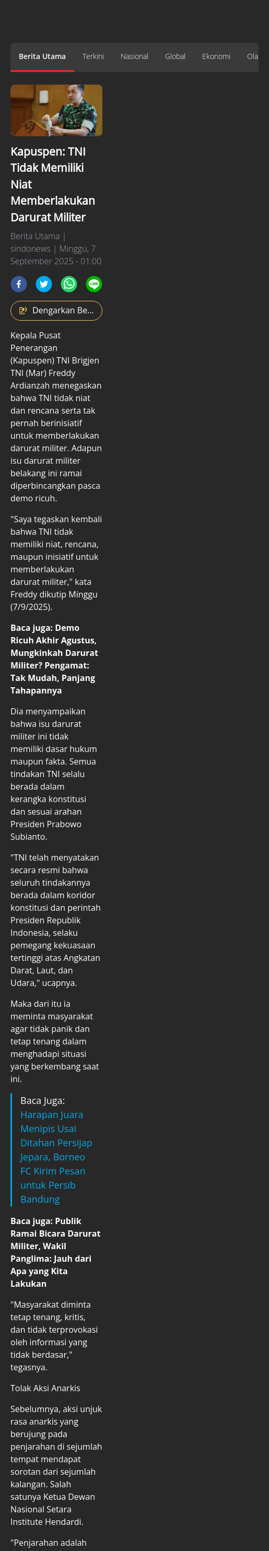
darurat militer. (39, 448)
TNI (45, 398)
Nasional (134, 56)
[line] (94, 284)
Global (175, 56)
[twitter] (44, 284)
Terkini (93, 56)
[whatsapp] (69, 284)
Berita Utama (42, 56)
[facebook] (18, 284)
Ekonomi (216, 56)
